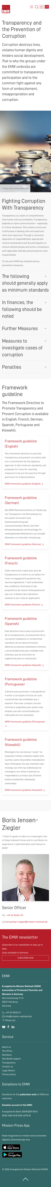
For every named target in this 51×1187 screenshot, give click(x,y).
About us (6, 1047)
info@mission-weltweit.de (18, 1016)
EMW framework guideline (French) (24, 604)
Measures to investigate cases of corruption (22, 348)
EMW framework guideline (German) (24, 544)
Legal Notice (8, 1070)
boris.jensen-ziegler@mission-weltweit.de (26, 922)
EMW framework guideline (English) (24, 483)
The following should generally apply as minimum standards (25, 283)
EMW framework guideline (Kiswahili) (25, 790)
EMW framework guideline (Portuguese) (25, 723)
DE (41, 7)
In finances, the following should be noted (22, 309)
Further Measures (20, 328)
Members (7, 1055)
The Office (7, 1051)
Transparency (9, 1062)
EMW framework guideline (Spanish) (24, 665)
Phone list (8, 1020)
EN (46, 7)
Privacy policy (9, 1074)
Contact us (7, 1066)
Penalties (11, 367)
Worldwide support (11, 1058)
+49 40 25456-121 (14, 915)
